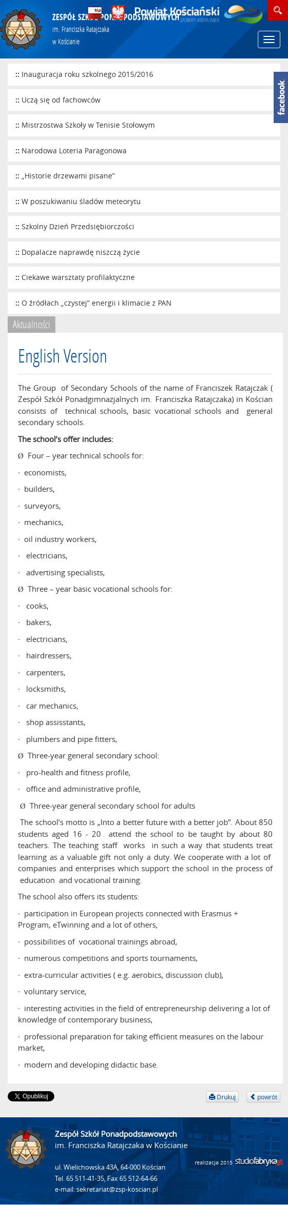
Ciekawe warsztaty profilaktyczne (78, 277)
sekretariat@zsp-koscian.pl (117, 1189)
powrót (263, 1097)
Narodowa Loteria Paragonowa (74, 150)
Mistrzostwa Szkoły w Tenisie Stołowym (88, 125)
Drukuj (222, 1097)
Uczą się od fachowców (61, 100)
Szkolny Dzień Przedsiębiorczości (78, 226)
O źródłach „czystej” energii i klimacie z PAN (97, 303)
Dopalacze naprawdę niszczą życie (81, 252)
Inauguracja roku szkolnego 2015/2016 (87, 74)
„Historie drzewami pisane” (68, 175)
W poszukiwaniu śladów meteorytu (81, 201)
